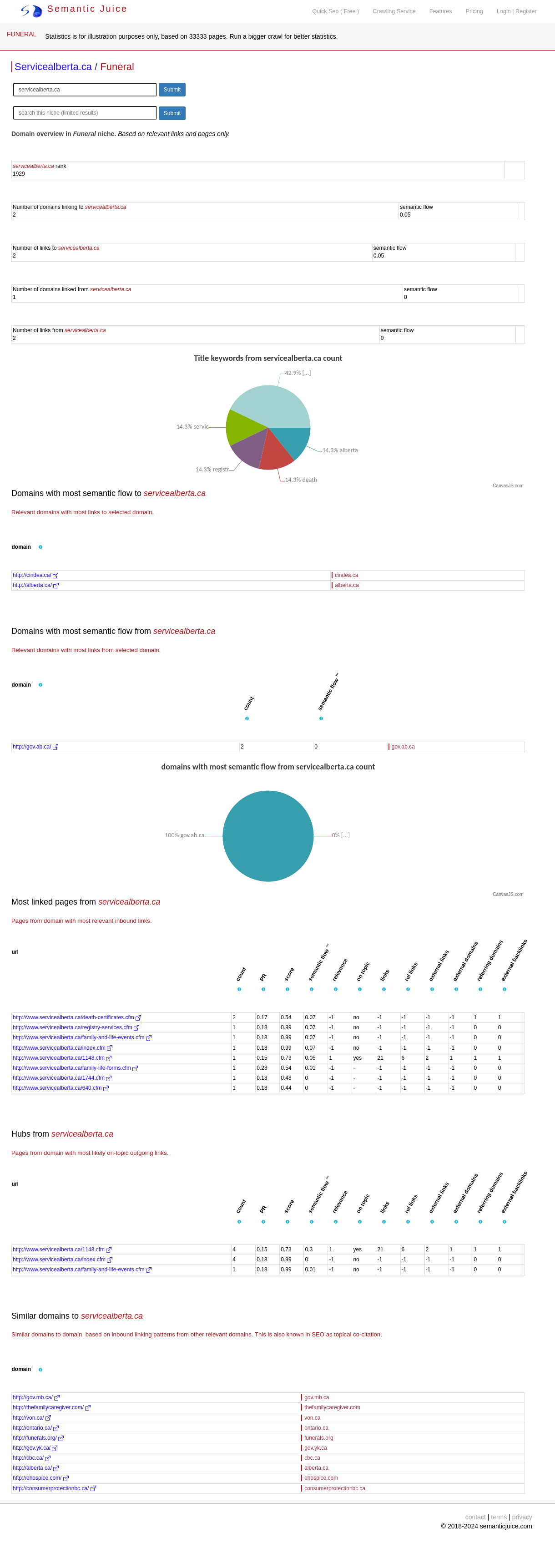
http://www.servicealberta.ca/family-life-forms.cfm (75, 1068)
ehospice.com (321, 1478)
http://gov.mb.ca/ (36, 1397)
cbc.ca (312, 1458)
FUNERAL (21, 34)
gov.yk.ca (315, 1448)
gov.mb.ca (316, 1397)
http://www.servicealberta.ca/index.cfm (62, 1048)
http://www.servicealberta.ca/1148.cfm (62, 1058)
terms (499, 1517)
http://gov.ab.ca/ (35, 747)
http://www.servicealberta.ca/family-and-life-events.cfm (82, 1037)
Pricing (475, 11)
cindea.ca (346, 575)
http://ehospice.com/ (41, 1478)
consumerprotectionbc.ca (334, 1488)
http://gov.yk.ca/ (35, 1448)
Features (440, 11)
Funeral (117, 66)
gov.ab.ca (403, 747)
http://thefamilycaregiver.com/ (52, 1407)
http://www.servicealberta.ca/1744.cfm (62, 1078)
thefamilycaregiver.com (332, 1407)
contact (475, 1517)
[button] (40, 547)
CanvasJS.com (508, 485)
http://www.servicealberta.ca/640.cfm (61, 1088)
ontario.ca (316, 1428)
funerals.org (318, 1438)
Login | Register (517, 11)
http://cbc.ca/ (31, 1458)
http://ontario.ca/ (36, 1428)
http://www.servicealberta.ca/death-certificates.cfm (77, 1017)
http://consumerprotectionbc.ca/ (54, 1488)
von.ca (312, 1418)
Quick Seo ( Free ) (335, 11)
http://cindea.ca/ (35, 575)
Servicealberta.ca (53, 66)
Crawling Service (394, 11)
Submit (172, 89)
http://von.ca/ (32, 1418)
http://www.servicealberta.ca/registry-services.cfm (76, 1027)
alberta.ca (347, 585)
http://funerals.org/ (38, 1438)
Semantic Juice (74, 9)
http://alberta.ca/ (36, 585)
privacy (522, 1517)
